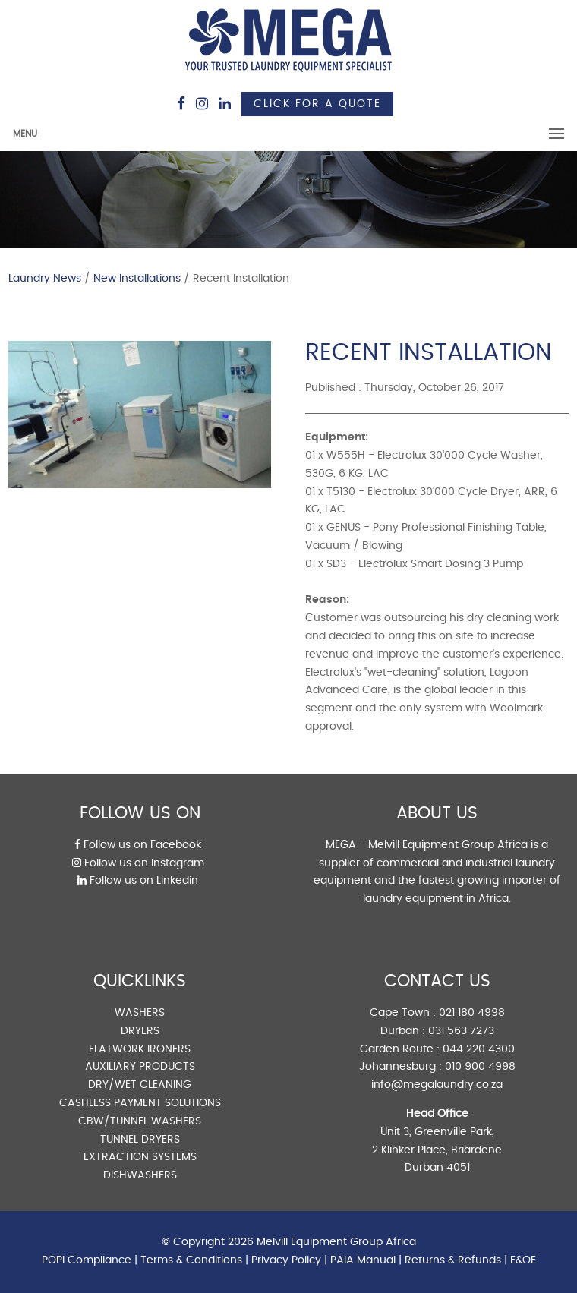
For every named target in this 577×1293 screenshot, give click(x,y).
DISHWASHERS (140, 1175)
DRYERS (140, 1031)
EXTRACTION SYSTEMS (140, 1157)
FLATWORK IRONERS (140, 1049)
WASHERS (140, 1013)
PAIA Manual (363, 1260)
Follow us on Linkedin (137, 880)
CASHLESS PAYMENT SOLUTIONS (140, 1103)
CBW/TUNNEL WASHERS (139, 1121)
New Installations (137, 278)
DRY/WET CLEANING (139, 1085)
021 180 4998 (472, 1013)
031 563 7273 (461, 1031)
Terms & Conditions (191, 1260)
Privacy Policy (286, 1260)
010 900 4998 (480, 1066)
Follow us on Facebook (137, 845)
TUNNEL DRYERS (140, 1139)
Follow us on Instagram (138, 863)
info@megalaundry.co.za (437, 1085)
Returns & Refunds (453, 1260)
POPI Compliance (86, 1260)
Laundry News (44, 278)
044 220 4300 (479, 1049)
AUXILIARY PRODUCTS (140, 1066)
